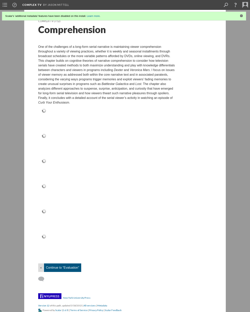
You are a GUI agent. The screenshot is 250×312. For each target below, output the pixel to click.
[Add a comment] (43, 279)
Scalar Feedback (113, 310)
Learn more (93, 16)
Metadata (102, 305)
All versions (90, 305)
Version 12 (43, 305)
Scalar (58, 310)
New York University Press (77, 297)
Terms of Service (79, 310)
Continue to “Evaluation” (62, 267)
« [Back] (41, 267)
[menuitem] (5, 5)
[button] (235, 5)
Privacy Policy (96, 310)
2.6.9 (65, 310)
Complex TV (32, 4)
